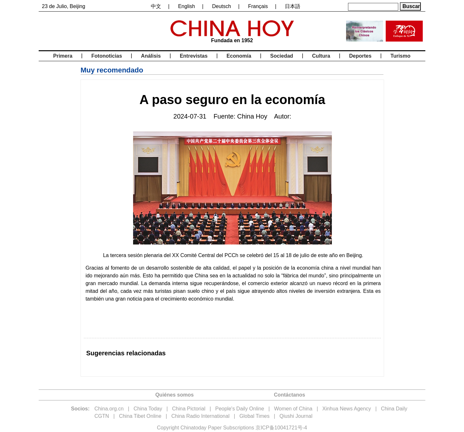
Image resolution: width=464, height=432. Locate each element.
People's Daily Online (239, 408)
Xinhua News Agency (346, 408)
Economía (239, 56)
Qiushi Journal (295, 416)
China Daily (394, 408)
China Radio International (200, 416)
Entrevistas (194, 56)
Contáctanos (289, 395)
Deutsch (221, 6)
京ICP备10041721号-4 (281, 427)
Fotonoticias (107, 56)
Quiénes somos (174, 395)
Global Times (254, 416)
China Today (148, 408)
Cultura (321, 56)
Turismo (401, 56)
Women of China (293, 408)
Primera (62, 56)
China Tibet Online (140, 416)
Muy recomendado (112, 70)
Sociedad (281, 56)
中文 (156, 6)
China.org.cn (109, 408)
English (186, 6)
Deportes (360, 56)
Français (258, 6)
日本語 (292, 6)
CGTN (101, 416)
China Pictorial (188, 408)
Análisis (151, 56)
